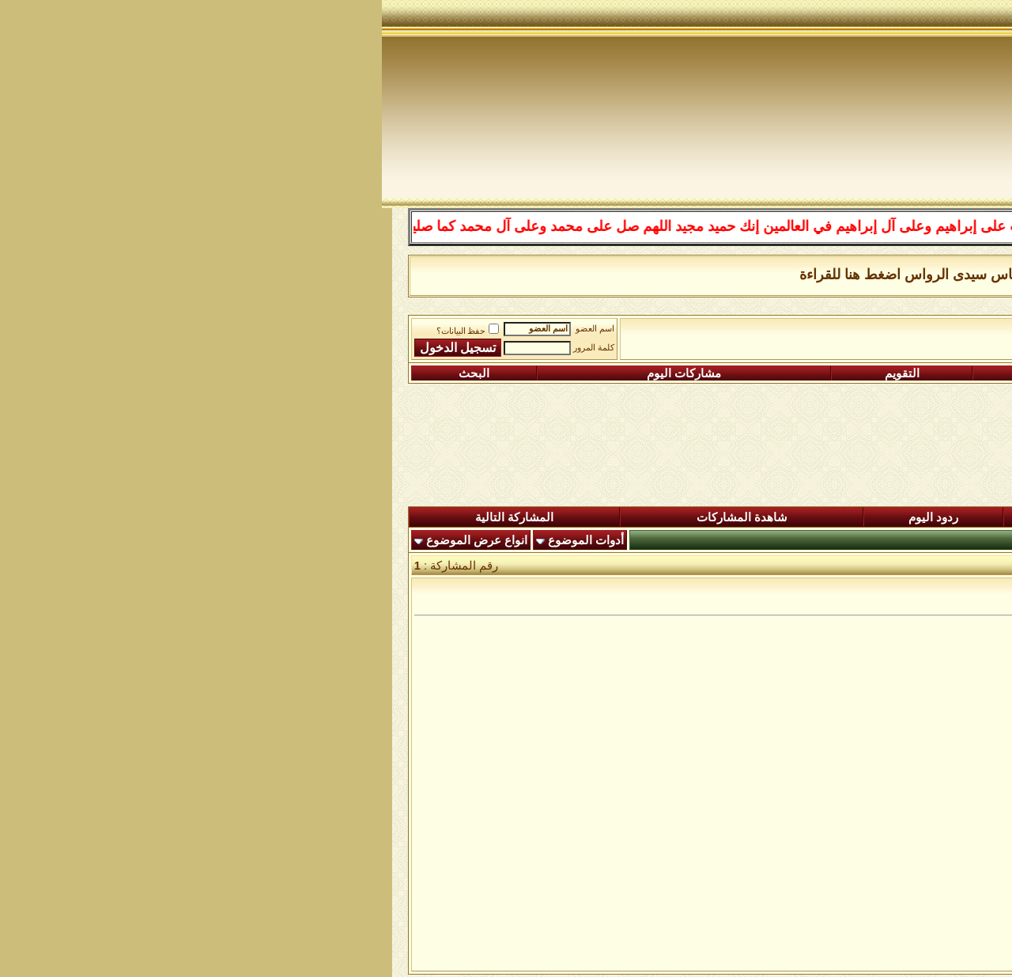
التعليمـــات (702, 373)
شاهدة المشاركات (360, 517)
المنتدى (930, 517)
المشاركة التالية (132, 517)
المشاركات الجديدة (747, 517)
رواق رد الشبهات (678, 333)
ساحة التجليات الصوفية (791, 333)
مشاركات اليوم (302, 373)
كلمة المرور (211, 347)
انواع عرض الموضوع (94, 540)
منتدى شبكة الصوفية (914, 333)
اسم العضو (213, 328)
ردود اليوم (551, 517)
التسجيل (898, 373)
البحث (92, 373)
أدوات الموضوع (204, 540)
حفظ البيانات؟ (86, 331)
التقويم (520, 373)
